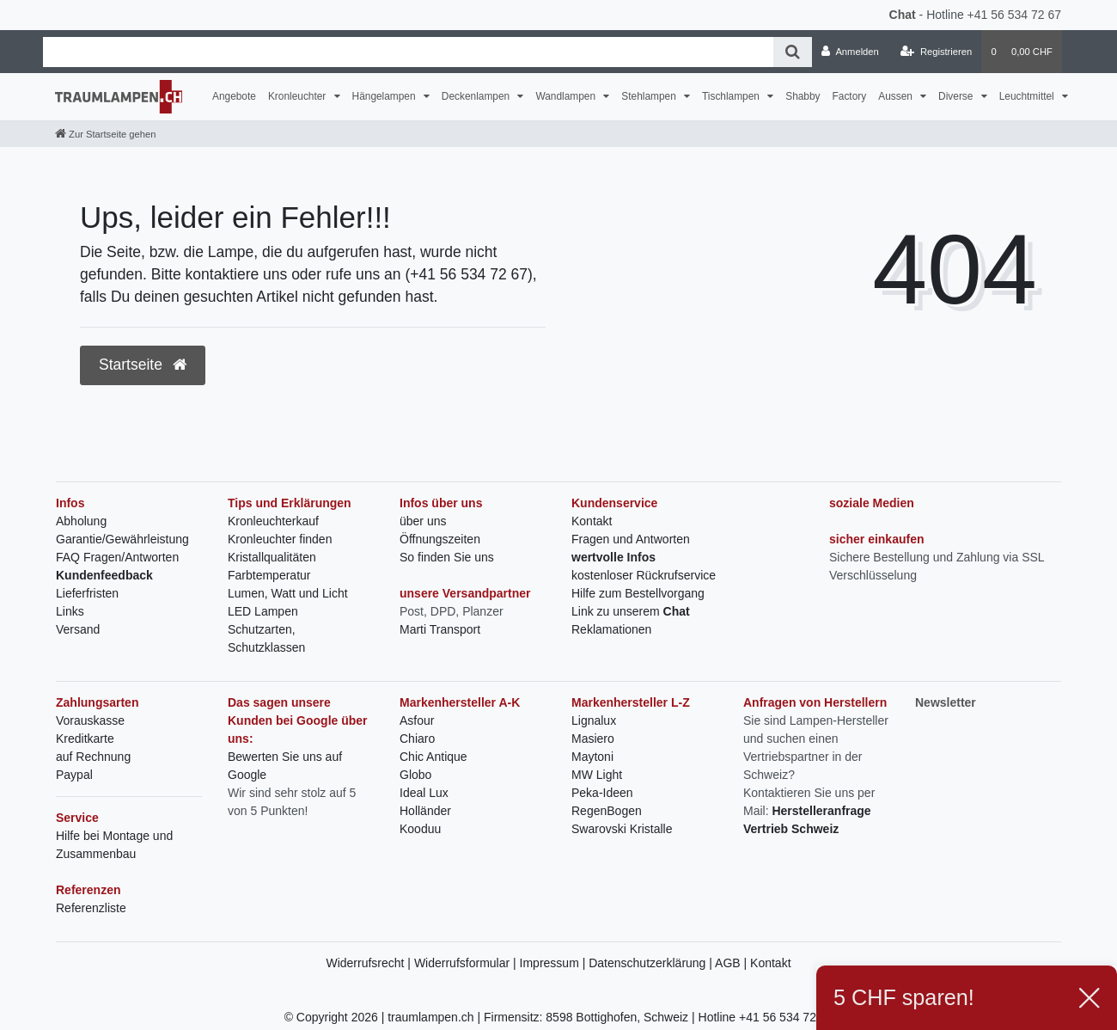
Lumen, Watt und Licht (288, 593)
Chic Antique (433, 756)
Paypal (74, 775)
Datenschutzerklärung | (652, 963)
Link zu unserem (630, 611)
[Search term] (408, 52)
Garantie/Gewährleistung (122, 539)
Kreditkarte (85, 738)
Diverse (957, 96)
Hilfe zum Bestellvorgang (638, 593)
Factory (850, 96)
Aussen (896, 96)
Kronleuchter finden (280, 539)
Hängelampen (385, 96)
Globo (415, 775)
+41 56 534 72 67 (1014, 14)
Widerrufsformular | (467, 963)
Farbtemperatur (269, 575)
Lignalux (593, 720)
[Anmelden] (850, 51)
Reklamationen (611, 629)
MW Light (596, 775)
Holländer (425, 811)
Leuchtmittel (1028, 96)
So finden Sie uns (447, 557)
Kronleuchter (298, 96)
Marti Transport (440, 629)
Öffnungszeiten (440, 539)
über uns (423, 521)
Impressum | (554, 963)
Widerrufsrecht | (369, 963)
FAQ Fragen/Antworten (117, 557)
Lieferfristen (87, 593)
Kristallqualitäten (272, 557)
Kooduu (420, 829)
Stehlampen (650, 96)
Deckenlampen (477, 96)
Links (70, 611)
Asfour (417, 720)
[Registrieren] (936, 51)
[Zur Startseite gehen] (105, 134)
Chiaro (417, 738)
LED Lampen (263, 611)
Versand (78, 629)
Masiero (592, 738)
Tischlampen (732, 96)
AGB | (732, 963)
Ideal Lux (424, 793)
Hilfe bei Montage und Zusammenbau (114, 845)
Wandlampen (566, 96)
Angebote (234, 96)
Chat (902, 14)
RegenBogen (606, 811)
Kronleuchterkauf (273, 521)
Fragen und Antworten (630, 539)
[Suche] (792, 52)
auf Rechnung (93, 756)
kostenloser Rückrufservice (643, 575)
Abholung (81, 521)
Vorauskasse (90, 720)
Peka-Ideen (602, 793)
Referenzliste (91, 908)
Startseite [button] (142, 364)
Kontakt (591, 521)
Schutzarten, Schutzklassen (266, 638)
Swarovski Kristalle (621, 829)
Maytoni (592, 756)
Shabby (802, 96)
